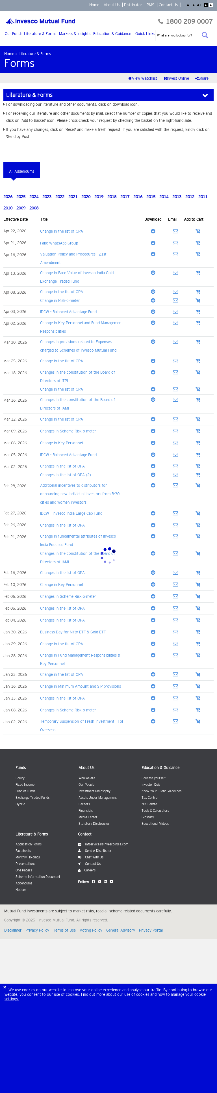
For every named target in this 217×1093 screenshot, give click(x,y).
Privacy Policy (37, 930)
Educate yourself (154, 778)
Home (94, 5)
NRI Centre (149, 804)
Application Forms (29, 844)
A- (189, 5)
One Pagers (24, 870)
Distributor (133, 5)
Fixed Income (25, 785)
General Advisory (121, 930)
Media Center (88, 817)
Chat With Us (90, 857)
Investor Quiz (151, 785)
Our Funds (13, 33)
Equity (20, 778)
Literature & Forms (40, 33)
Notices (21, 890)
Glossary (148, 817)
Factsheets (23, 851)
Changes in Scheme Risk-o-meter (68, 431)
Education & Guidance (112, 33)
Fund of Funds (25, 791)
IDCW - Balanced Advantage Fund (68, 311)
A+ (200, 5)
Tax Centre (149, 798)
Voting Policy (91, 930)
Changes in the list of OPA (62, 466)
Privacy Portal (151, 930)
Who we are (87, 778)
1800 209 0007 (185, 21)
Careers (84, 804)
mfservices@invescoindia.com (103, 844)
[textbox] (182, 35)
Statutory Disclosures (94, 824)
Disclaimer (13, 930)
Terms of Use (64, 930)
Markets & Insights (74, 33)
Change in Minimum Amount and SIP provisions (80, 686)
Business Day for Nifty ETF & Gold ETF (73, 632)
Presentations (25, 864)
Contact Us (168, 5)
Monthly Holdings (28, 857)
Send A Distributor (95, 851)
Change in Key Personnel (61, 443)
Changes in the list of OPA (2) (65, 475)
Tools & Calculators (155, 811)
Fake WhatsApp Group (59, 243)
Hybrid (20, 804)
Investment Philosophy (94, 791)
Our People (86, 785)
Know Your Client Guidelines (161, 791)
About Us (112, 5)
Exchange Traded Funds (32, 798)
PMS (150, 5)
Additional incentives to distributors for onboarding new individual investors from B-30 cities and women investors (80, 494)
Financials (86, 811)
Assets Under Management (98, 798)
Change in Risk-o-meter (60, 300)
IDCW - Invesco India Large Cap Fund (71, 513)
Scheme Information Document (38, 877)
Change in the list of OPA (61, 231)
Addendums (24, 883)
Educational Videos (155, 824)
